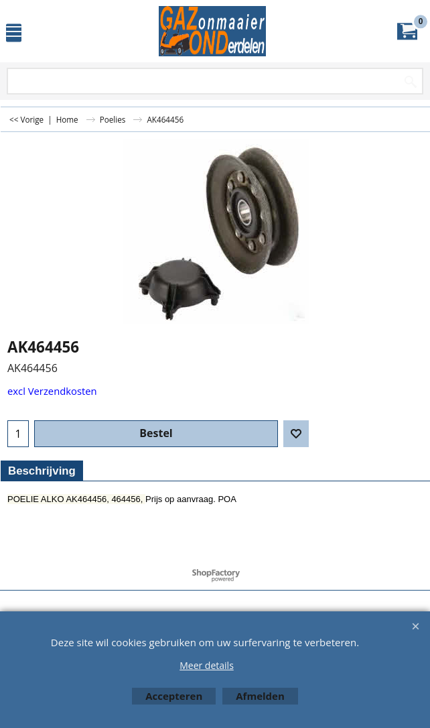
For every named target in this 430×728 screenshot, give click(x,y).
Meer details (207, 665)
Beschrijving (42, 471)
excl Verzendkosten (52, 391)
